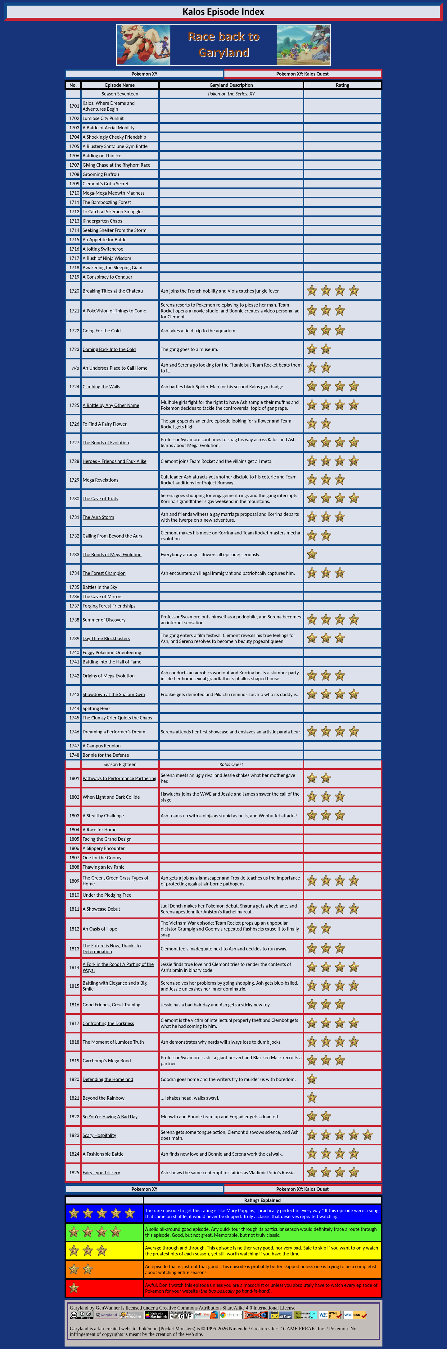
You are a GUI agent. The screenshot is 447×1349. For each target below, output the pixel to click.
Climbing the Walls (101, 387)
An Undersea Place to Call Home (115, 368)
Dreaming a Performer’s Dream (114, 732)
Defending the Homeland (108, 1079)
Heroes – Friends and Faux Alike (114, 461)
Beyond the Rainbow (103, 1098)
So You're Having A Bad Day (110, 1117)
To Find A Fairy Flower (105, 424)
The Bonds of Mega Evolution (112, 554)
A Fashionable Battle (103, 1154)
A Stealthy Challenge (103, 816)
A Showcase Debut (101, 909)
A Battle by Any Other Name (111, 405)
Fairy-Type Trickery (101, 1173)
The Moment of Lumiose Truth (113, 1042)
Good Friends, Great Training (111, 1005)
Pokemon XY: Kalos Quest (303, 74)
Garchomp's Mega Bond (107, 1061)
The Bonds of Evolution (106, 443)
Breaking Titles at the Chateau (113, 291)
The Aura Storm (98, 517)
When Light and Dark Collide (111, 797)
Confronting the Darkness (108, 1023)
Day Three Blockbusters (106, 638)
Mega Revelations (100, 480)
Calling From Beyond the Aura (112, 536)
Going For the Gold (101, 331)
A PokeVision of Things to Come (114, 311)
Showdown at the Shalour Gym (114, 694)
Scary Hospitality (99, 1135)
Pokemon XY (144, 74)
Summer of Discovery (104, 620)
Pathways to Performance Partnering (119, 778)
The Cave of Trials (100, 498)
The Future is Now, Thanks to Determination (112, 948)
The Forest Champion (104, 573)
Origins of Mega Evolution (108, 676)
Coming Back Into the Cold (109, 349)
